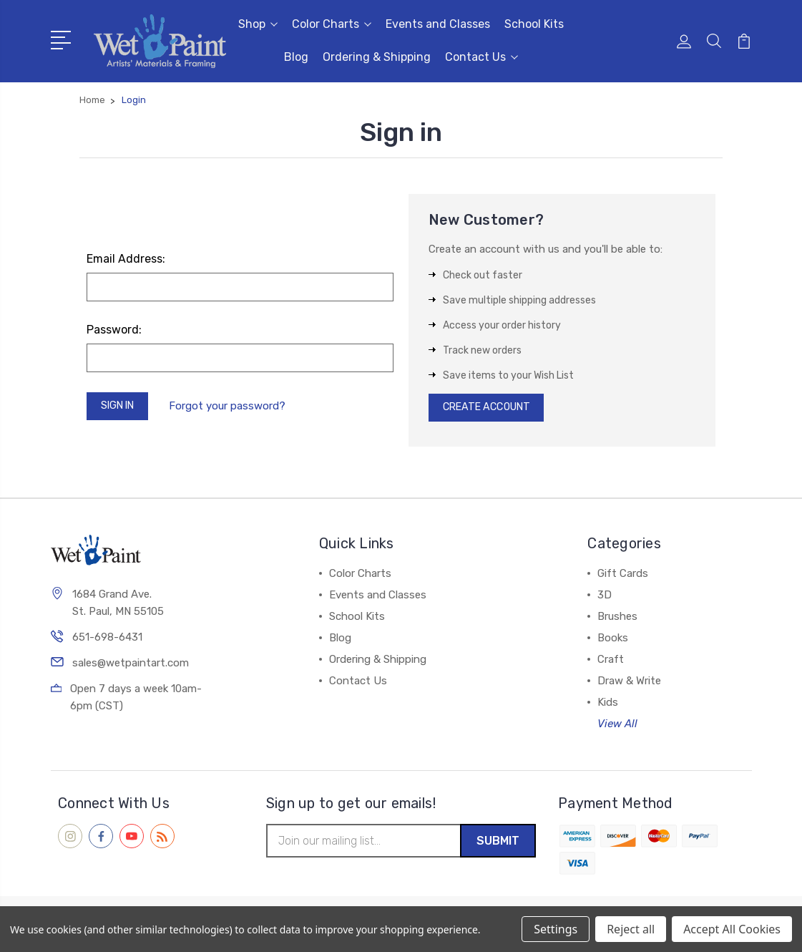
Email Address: (126, 259)
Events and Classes (438, 24)
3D (604, 598)
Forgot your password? (234, 407)
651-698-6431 (107, 641)
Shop (258, 24)
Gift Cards (622, 576)
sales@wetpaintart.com (130, 667)
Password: (114, 329)
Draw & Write (629, 684)
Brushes (617, 619)
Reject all (631, 929)
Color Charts (331, 24)
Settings (555, 929)
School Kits (534, 24)
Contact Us (481, 57)
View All (617, 727)
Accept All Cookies (732, 929)
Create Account (491, 409)
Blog (296, 57)
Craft (610, 662)
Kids (607, 705)
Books (612, 641)
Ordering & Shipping (377, 57)
